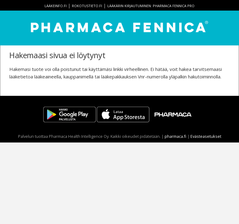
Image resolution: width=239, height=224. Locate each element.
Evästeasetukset (205, 136)
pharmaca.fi (175, 136)
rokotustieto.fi (87, 5)
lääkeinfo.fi (56, 5)
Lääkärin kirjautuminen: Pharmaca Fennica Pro (150, 5)
